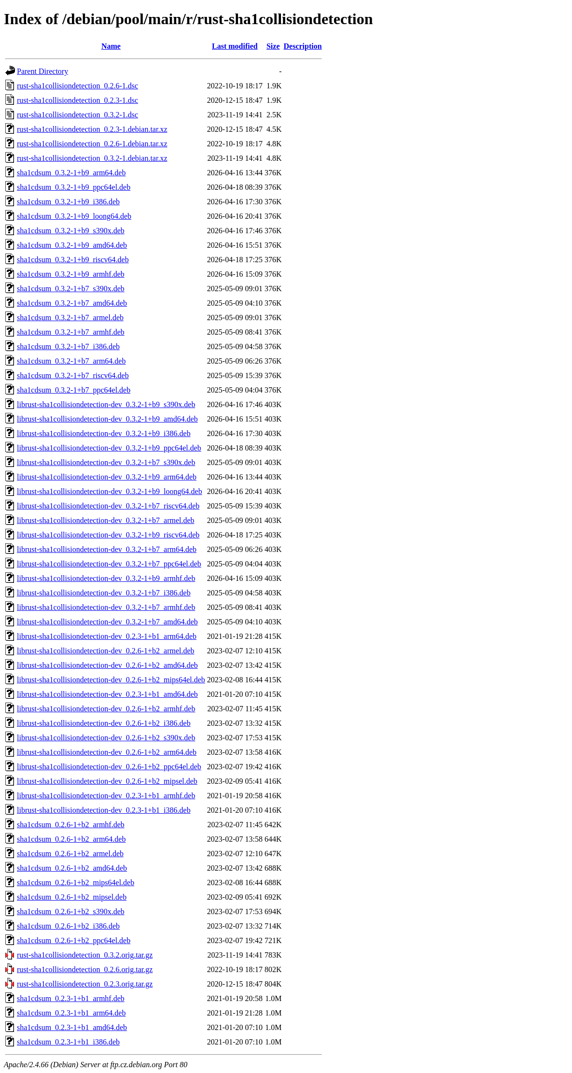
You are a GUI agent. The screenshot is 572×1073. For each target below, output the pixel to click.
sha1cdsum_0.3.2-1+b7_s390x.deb (71, 288)
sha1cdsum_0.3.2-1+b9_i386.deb (68, 202)
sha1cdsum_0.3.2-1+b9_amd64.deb (72, 245)
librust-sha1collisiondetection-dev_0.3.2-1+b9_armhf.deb (106, 578)
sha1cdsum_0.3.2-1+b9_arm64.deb (71, 173)
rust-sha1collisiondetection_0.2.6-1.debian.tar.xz (92, 144)
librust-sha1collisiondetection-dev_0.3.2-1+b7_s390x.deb (106, 462)
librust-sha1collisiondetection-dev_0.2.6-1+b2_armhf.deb (106, 709)
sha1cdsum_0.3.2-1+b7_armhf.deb (71, 332)
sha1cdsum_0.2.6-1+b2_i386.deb (68, 926)
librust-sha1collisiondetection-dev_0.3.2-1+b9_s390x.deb (106, 404)
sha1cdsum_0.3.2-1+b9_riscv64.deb (73, 259)
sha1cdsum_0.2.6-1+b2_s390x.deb (71, 911)
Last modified (235, 46)
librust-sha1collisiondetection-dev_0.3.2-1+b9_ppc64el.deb (109, 448)
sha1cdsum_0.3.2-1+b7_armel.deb (70, 317)
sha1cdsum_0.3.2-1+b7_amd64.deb (72, 303)
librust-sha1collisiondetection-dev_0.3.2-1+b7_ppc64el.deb (109, 564)
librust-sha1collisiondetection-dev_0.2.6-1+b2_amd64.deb (107, 665)
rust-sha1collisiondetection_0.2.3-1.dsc (77, 100)
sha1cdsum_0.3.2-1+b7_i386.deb (68, 346)
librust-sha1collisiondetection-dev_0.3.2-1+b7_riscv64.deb (108, 506)
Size (273, 46)
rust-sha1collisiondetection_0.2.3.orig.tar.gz (85, 984)
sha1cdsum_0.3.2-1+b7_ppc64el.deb (73, 390)
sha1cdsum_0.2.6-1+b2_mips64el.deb (75, 882)
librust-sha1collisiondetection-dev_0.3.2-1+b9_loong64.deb (109, 491)
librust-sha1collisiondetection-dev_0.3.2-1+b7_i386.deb (104, 593)
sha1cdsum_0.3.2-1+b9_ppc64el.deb (73, 187)
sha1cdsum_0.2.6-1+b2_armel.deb (70, 853)
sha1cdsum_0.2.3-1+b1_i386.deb (68, 1042)
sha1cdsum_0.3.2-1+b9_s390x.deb (71, 230)
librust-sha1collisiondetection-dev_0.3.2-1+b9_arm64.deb (106, 477)
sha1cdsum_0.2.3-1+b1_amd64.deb (72, 1027)
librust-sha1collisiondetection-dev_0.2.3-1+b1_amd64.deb (107, 694)
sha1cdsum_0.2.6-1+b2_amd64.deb (72, 868)
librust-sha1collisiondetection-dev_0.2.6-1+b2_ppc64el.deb (109, 766)
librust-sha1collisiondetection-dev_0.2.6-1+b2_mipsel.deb (107, 781)
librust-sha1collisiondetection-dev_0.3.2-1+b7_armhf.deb (106, 607)
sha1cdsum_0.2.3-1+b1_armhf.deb (71, 998)
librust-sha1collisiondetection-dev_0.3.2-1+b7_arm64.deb (106, 549)
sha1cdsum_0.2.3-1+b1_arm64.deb (71, 1013)
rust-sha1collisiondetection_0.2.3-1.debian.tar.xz (92, 129)
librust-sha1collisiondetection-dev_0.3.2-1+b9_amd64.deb (107, 419)
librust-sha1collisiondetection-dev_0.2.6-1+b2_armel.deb (106, 651)
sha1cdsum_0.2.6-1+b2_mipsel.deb (71, 897)
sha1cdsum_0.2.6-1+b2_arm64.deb (71, 839)
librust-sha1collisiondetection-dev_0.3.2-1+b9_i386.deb (104, 433)
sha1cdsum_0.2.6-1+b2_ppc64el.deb (73, 940)
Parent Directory (42, 71)
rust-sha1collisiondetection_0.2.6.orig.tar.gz (85, 969)
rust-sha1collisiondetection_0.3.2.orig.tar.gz (85, 955)
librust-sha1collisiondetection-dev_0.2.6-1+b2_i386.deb (104, 723)
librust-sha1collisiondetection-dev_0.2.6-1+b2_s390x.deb (106, 738)
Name (111, 46)
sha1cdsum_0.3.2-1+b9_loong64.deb (74, 216)
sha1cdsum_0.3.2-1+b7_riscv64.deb (73, 375)
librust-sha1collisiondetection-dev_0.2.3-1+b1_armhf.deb (106, 795)
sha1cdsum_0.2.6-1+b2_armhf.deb (71, 824)
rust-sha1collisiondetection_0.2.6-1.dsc (77, 86)
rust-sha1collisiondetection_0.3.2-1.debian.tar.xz (92, 158)
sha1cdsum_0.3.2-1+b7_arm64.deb (71, 361)
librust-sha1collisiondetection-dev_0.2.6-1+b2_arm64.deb (106, 752)
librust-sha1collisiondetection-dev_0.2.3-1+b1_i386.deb (104, 810)
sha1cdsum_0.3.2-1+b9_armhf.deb (71, 274)
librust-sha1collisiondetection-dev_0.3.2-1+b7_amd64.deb (107, 622)
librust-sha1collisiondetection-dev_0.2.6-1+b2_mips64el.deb (111, 680)
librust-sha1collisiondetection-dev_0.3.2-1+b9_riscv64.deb (108, 535)
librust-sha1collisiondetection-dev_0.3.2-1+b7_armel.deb (106, 520)
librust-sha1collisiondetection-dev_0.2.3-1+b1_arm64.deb (106, 636)
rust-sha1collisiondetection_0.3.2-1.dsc (77, 115)
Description (303, 46)
